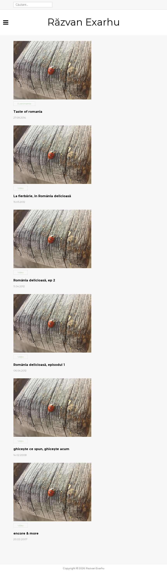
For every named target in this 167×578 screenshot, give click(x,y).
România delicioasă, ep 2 (34, 280)
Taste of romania (27, 111)
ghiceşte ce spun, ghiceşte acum (41, 449)
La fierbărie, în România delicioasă (42, 196)
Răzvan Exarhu (83, 22)
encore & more (26, 533)
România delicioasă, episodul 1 (39, 365)
